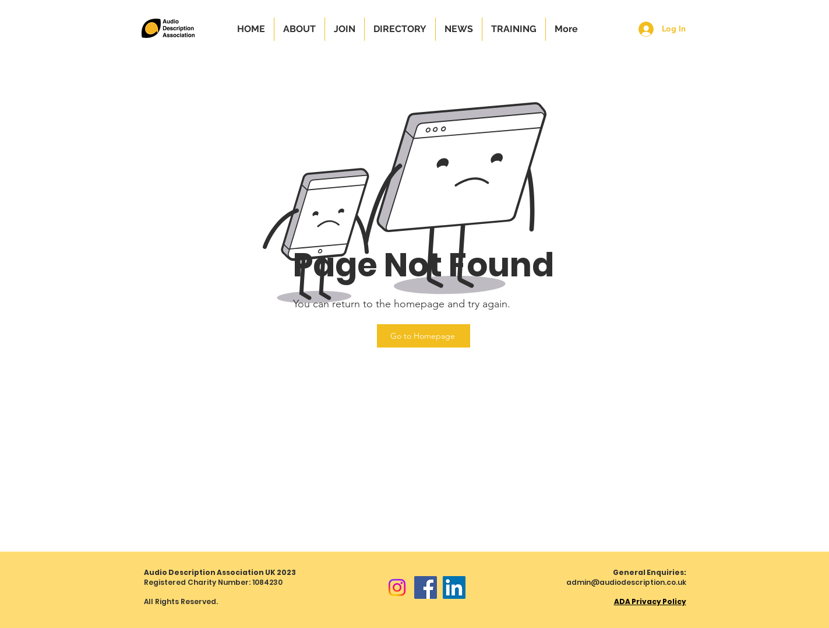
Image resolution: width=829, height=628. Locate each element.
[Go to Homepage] (423, 336)
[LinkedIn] (454, 587)
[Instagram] (397, 587)
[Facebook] (425, 587)
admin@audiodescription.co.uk (626, 582)
